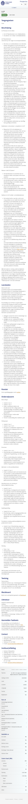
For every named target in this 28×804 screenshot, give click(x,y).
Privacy (16, 799)
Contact (21, 799)
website (18, 392)
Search (14, 7)
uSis (22, 624)
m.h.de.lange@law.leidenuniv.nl (15, 643)
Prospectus (23, 2)
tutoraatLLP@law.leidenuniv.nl (15, 662)
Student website (9, 799)
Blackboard (23, 595)
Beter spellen (20, 249)
